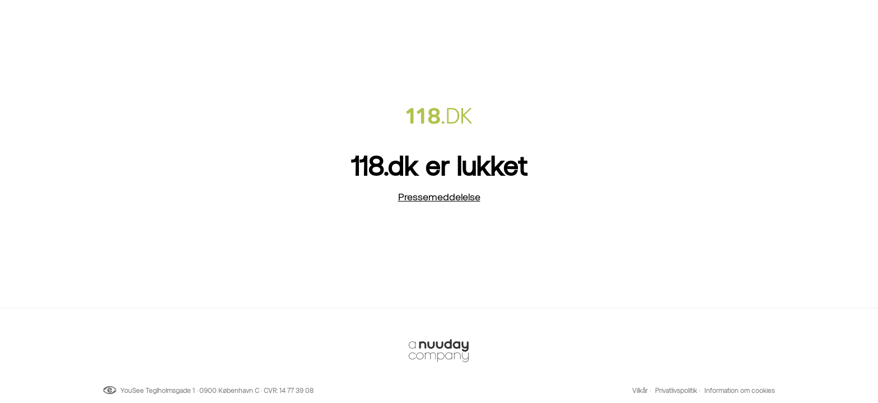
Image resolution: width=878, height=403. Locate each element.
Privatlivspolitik (676, 391)
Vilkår (640, 391)
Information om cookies (739, 391)
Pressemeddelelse (439, 197)
